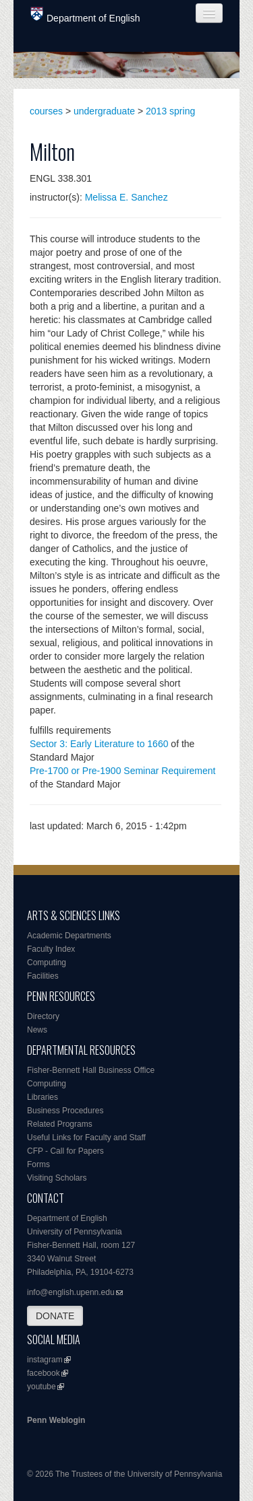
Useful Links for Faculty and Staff (86, 1137)
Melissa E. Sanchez (126, 197)
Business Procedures (65, 1110)
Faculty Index (51, 949)
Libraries (42, 1097)
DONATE (55, 1316)
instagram (45, 1359)
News (37, 1030)
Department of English (85, 15)
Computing (46, 962)
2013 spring (170, 111)
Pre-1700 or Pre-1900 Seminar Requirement (122, 770)
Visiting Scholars (57, 1178)
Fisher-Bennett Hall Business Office (90, 1070)
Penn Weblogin (56, 1420)
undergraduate (104, 111)
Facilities (43, 976)
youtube (41, 1386)
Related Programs (59, 1124)
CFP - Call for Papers (65, 1151)
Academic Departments (69, 935)
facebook (43, 1373)
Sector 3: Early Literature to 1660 (99, 743)
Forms (38, 1164)
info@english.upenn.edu (71, 1292)
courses (46, 111)
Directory (43, 1016)
